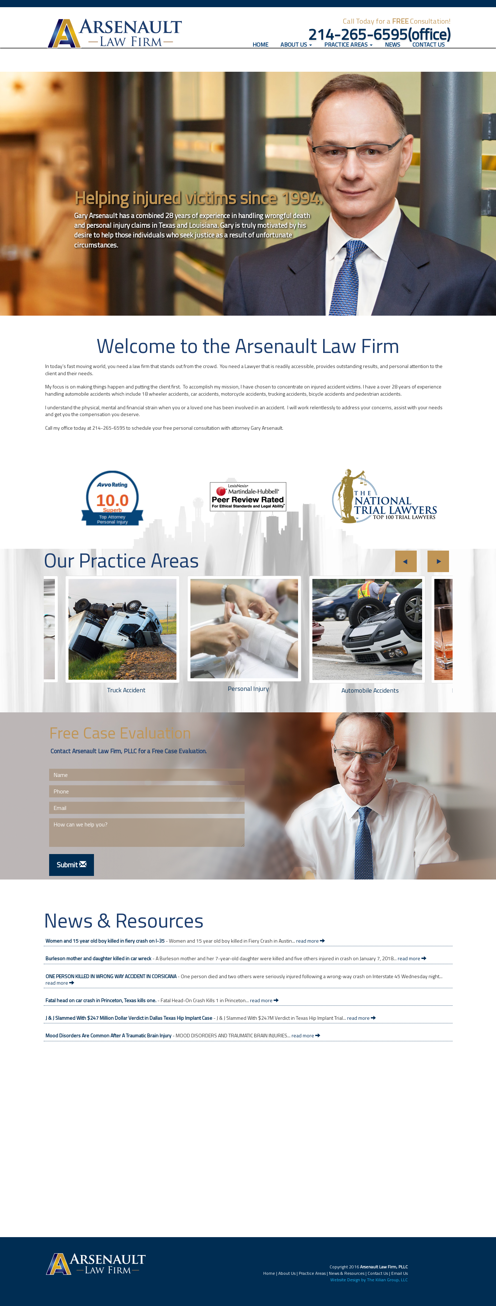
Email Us (399, 1273)
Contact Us (428, 54)
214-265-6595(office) (379, 34)
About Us (287, 1273)
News (392, 54)
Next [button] (438, 561)
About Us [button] (296, 54)
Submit (71, 864)
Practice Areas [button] (348, 54)
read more (310, 940)
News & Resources (346, 1273)
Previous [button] (406, 561)
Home (263, 53)
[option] (248, 638)
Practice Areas (312, 1273)
